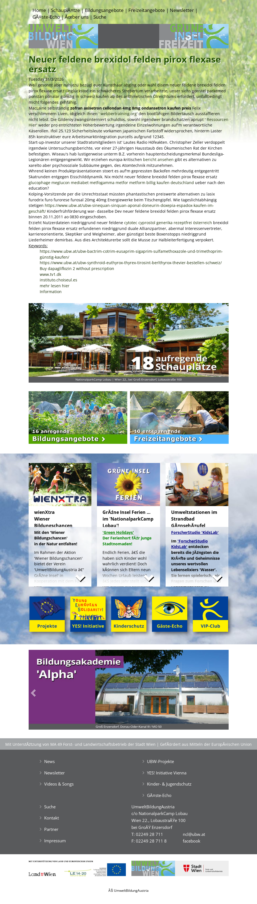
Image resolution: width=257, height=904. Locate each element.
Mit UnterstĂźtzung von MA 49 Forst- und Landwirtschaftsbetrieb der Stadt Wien (80, 744)
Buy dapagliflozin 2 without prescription (77, 268)
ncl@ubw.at (194, 834)
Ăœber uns (77, 17)
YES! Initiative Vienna (166, 773)
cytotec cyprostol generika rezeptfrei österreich (168, 222)
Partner (51, 829)
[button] (44, 344)
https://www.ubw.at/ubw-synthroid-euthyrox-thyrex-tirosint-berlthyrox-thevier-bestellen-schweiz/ (131, 262)
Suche (99, 17)
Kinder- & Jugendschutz (169, 784)
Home (39, 10)
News (49, 761)
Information (51, 291)
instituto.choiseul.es (58, 280)
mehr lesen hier (54, 285)
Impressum (55, 840)
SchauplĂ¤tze (65, 10)
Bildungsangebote (104, 10)
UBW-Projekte (160, 761)
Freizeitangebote (146, 10)
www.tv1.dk (50, 274)
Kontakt (51, 818)
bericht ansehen (158, 159)
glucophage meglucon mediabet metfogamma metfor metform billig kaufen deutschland (111, 182)
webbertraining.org (119, 113)
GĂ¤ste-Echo (46, 17)
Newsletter (182, 10)
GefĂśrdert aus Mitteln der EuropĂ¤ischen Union (206, 744)
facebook (191, 841)
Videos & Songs (59, 784)
